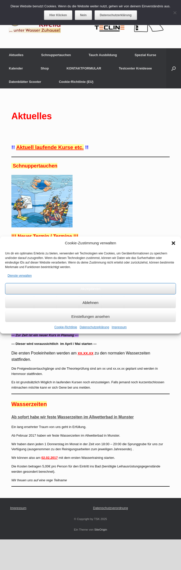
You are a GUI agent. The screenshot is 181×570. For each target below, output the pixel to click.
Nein (83, 15)
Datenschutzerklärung (94, 327)
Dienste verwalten (20, 275)
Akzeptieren (90, 289)
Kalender (16, 68)
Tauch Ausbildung (103, 55)
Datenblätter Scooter (25, 82)
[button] (173, 243)
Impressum (119, 327)
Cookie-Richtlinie (65, 327)
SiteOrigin (100, 529)
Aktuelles (16, 55)
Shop (45, 68)
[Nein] (174, 12)
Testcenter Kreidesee (135, 68)
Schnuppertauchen (56, 55)
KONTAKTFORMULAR (83, 68)
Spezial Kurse (145, 55)
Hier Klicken (58, 15)
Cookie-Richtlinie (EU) (76, 82)
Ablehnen (90, 302)
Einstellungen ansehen (90, 316)
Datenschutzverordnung (110, 508)
